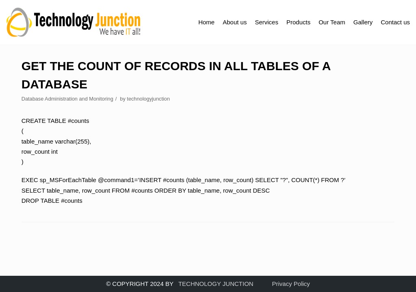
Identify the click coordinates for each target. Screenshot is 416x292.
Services (266, 22)
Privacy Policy (291, 283)
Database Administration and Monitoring (67, 99)
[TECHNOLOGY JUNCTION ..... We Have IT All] (73, 22)
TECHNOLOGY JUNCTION (216, 283)
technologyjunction (148, 99)
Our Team (331, 22)
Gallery (363, 22)
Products (298, 22)
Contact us (395, 22)
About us (235, 22)
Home (206, 22)
